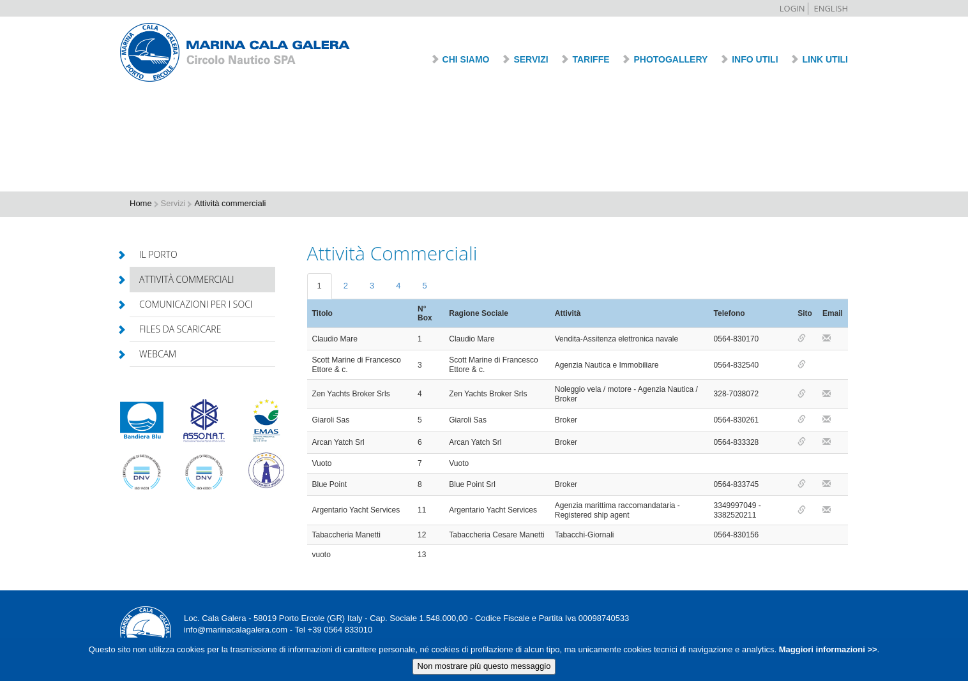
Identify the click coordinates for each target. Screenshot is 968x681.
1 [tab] (319, 285)
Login (792, 8)
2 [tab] (346, 285)
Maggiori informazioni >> (826, 652)
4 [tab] (398, 285)
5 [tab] (424, 285)
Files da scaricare (175, 329)
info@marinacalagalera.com (235, 629)
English (830, 8)
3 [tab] (372, 285)
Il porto (154, 254)
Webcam (153, 354)
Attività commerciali (182, 279)
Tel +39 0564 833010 (333, 629)
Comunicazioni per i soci (191, 304)
